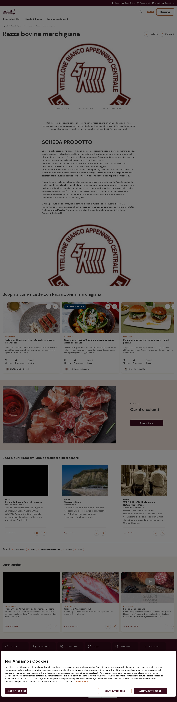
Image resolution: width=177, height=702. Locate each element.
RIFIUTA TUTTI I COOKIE (115, 691)
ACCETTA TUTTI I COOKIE (150, 691)
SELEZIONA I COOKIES (16, 691)
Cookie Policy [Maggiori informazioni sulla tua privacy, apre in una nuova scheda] (81, 681)
